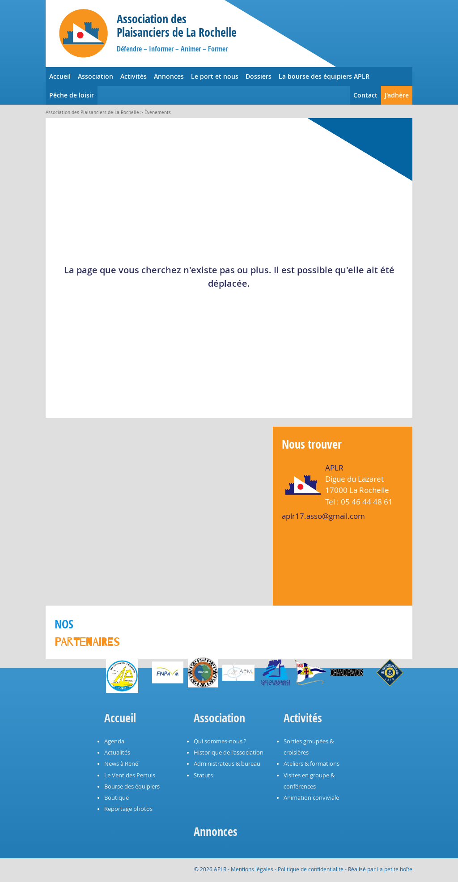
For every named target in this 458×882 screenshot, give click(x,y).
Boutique (116, 797)
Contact (365, 95)
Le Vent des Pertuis (129, 775)
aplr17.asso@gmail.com (323, 516)
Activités (133, 76)
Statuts (203, 775)
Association (95, 76)
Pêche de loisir (71, 95)
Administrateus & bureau (227, 764)
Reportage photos (128, 809)
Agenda (114, 741)
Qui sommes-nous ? (220, 741)
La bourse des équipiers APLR (324, 76)
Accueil (60, 76)
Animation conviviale (311, 797)
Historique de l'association (228, 752)
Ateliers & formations (311, 764)
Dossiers (258, 76)
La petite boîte (394, 869)
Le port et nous (214, 76)
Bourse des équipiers (132, 786)
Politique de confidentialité (311, 869)
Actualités (117, 752)
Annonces (169, 76)
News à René (121, 764)
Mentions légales (252, 869)
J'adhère (397, 95)
